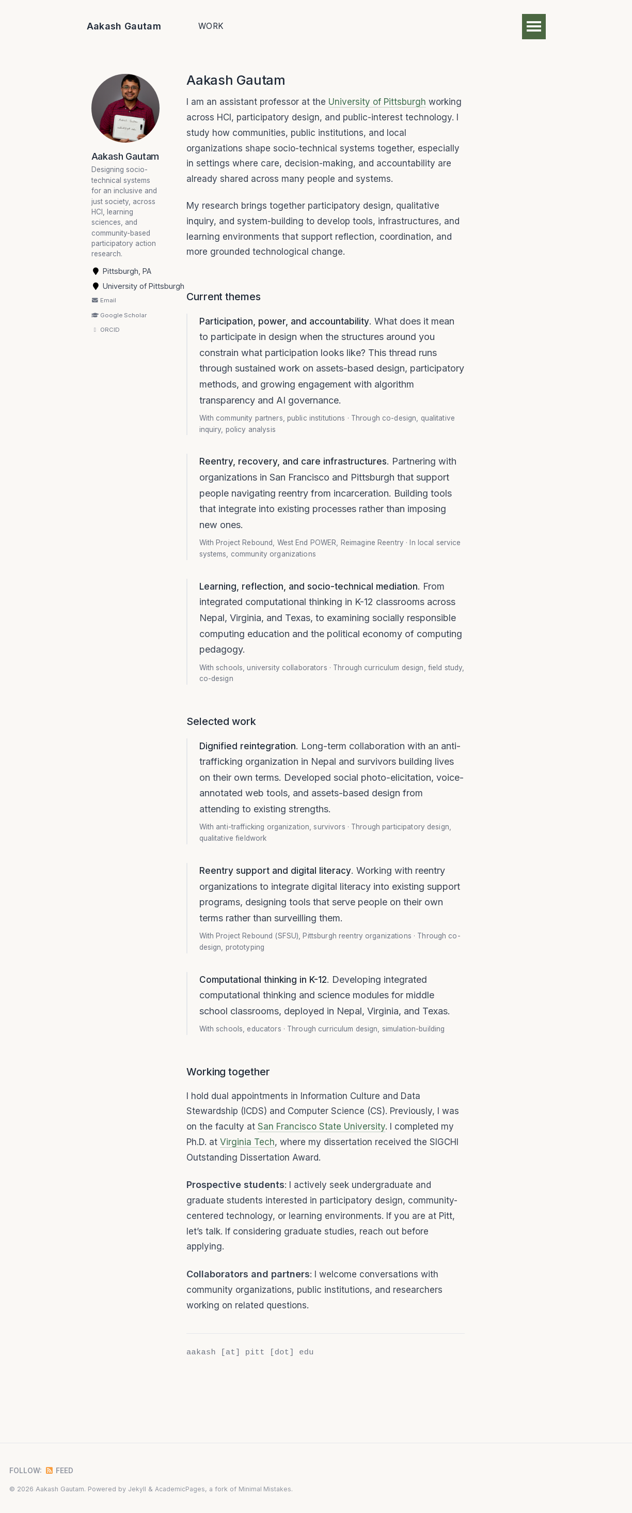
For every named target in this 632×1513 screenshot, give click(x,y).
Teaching (340, 26)
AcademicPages (180, 1489)
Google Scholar (119, 329)
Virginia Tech (266, 1189)
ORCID (105, 343)
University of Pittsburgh (381, 102)
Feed (61, 1470)
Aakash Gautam (124, 26)
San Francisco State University (343, 1173)
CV (385, 26)
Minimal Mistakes (265, 1489)
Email (104, 314)
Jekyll (137, 1489)
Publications (271, 26)
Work (211, 26)
